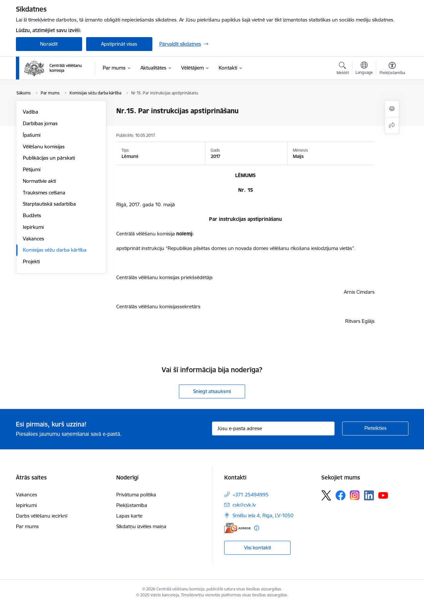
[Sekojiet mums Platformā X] (326, 495)
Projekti (31, 261)
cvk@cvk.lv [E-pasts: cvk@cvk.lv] (244, 505)
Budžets (32, 215)
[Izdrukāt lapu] (392, 109)
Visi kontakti (257, 547)
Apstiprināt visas (119, 44)
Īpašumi (31, 135)
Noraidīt (49, 44)
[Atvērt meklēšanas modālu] (342, 69)
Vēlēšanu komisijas (44, 146)
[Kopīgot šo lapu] (392, 125)
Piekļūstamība (131, 505)
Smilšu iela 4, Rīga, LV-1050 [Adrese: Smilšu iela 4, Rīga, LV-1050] (263, 515)
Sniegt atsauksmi (212, 391)
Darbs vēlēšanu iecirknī (41, 516)
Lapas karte (129, 516)
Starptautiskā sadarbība (49, 204)
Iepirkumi (33, 227)
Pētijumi (31, 169)
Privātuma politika (136, 494)
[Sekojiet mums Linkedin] (369, 495)
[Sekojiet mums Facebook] (340, 495)
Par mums (27, 526)
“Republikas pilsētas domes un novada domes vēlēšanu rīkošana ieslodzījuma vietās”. (260, 248)
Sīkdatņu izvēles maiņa (141, 526)
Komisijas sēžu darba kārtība (54, 250)
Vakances (33, 238)
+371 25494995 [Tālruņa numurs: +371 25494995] (251, 494)
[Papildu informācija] (256, 528)
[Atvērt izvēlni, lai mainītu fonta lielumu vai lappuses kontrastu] (392, 69)
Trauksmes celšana (44, 192)
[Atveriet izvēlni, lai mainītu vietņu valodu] (364, 68)
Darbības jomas (40, 123)
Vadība (30, 112)
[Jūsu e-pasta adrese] (273, 428)
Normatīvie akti (39, 181)
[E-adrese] (237, 528)
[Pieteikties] (375, 428)
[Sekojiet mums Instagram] (355, 495)
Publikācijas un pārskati (49, 158)
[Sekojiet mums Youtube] (383, 495)
